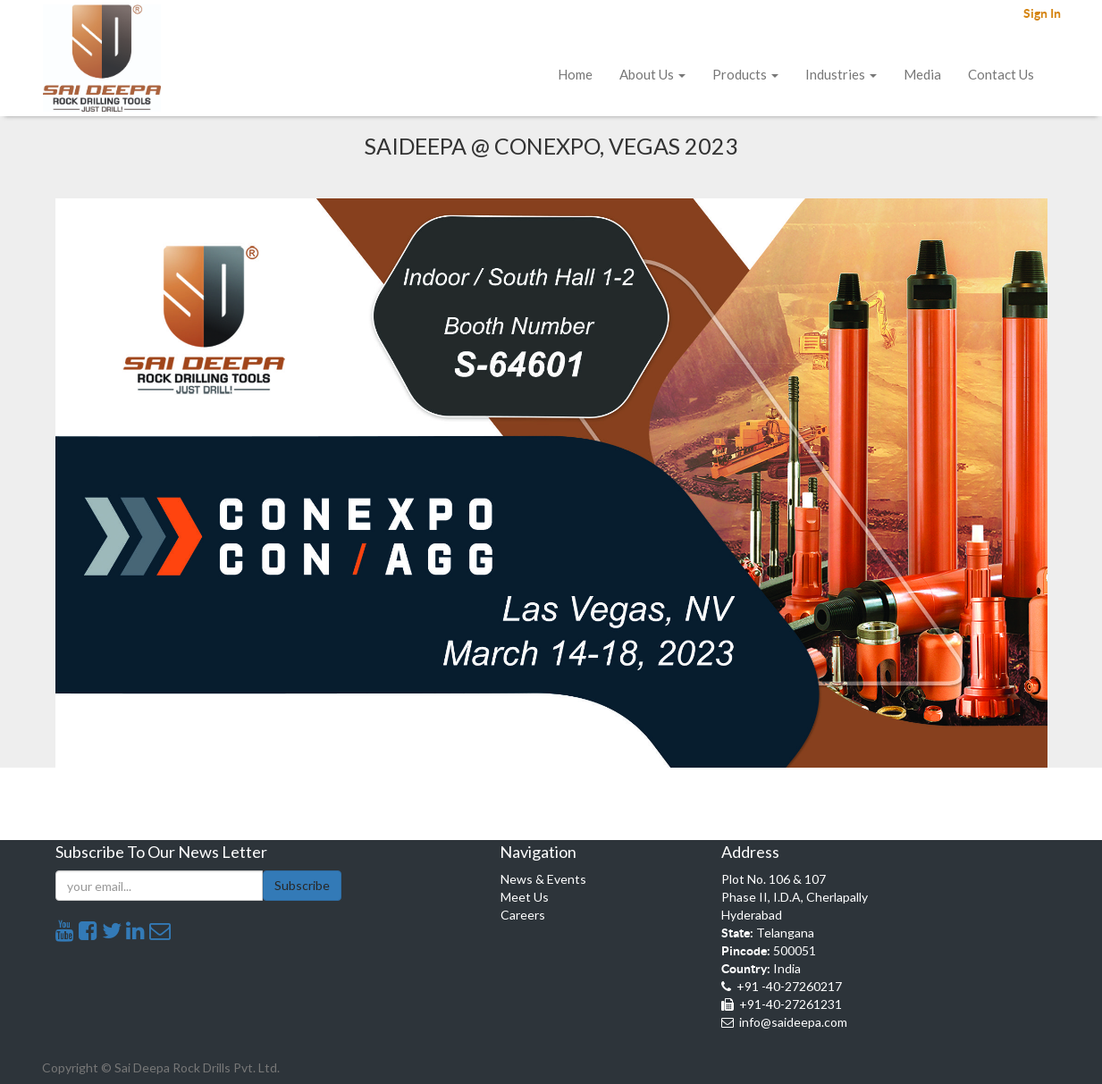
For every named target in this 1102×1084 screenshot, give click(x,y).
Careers (523, 914)
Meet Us (525, 896)
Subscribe (302, 885)
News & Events (543, 879)
